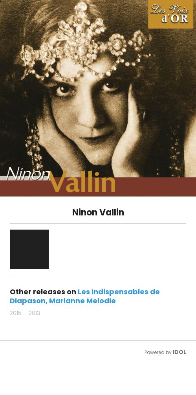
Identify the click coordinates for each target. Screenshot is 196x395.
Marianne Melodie (82, 301)
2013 (34, 313)
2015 (15, 313)
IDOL (179, 352)
